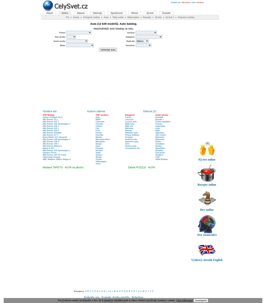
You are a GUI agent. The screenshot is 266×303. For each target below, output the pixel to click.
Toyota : (99, 159)
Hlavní (49, 13)
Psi (67, 17)
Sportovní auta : (132, 141)
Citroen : (99, 126)
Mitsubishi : (101, 141)
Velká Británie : (162, 159)
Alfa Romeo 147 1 (51, 121)
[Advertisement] (114, 79)
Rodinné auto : (131, 139)
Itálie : (158, 130)
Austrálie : (159, 117)
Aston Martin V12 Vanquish (55, 137)
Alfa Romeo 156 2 (51, 130)
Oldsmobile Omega (51, 157)
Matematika (133, 17)
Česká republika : (163, 121)
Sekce (65, 13)
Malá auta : (130, 124)
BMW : (99, 119)
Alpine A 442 (48, 148)
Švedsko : (159, 150)
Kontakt (106, 297)
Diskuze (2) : (150, 111)
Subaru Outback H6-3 (52, 117)
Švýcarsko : (160, 153)
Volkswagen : (102, 161)
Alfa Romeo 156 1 (51, 126)
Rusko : (158, 141)
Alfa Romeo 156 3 (51, 141)
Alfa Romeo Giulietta (52, 133)
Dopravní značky (186, 17)
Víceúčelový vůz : (133, 148)
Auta (106, 17)
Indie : (158, 128)
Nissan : (99, 144)
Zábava (80, 13)
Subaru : (99, 155)
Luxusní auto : (131, 121)
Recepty (147, 17)
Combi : (128, 117)
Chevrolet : (100, 121)
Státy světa (117, 17)
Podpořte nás (91, 297)
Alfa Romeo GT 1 (50, 135)
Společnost (117, 13)
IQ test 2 (170, 17)
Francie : (159, 124)
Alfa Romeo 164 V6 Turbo (54, 155)
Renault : (100, 150)
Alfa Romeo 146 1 (51, 144)
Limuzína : (129, 119)
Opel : (98, 146)
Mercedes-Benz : (103, 139)
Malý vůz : (129, 126)
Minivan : (129, 130)
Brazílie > (159, 119)
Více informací (184, 300)
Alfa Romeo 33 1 (50, 119)
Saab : (99, 153)
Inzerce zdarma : (96, 111)
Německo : (160, 137)
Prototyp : (129, 137)
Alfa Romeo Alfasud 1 (52, 146)
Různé (134, 13)
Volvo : (99, 164)
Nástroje (97, 13)
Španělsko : (160, 148)
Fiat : (98, 128)
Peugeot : (100, 148)
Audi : (98, 117)
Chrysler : (100, 124)
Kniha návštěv (120, 297)
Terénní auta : (131, 146)
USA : (158, 157)
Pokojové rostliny (91, 17)
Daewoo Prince (50, 153)
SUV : (127, 144)
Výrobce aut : (50, 111)
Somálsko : (160, 144)
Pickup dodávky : (132, 135)
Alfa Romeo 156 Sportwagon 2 (56, 124)
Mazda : (99, 137)
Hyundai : (100, 135)
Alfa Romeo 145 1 (51, 128)
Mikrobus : (129, 128)
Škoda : (99, 157)
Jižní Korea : (161, 135)
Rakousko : (160, 139)
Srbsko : (159, 146)
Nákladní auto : (132, 133)
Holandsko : (160, 126)
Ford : (98, 130)
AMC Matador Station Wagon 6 (57, 159)
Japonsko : (160, 133)
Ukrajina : (159, 155)
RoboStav (137, 297)
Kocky (76, 17)
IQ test (150, 13)
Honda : (99, 133)
